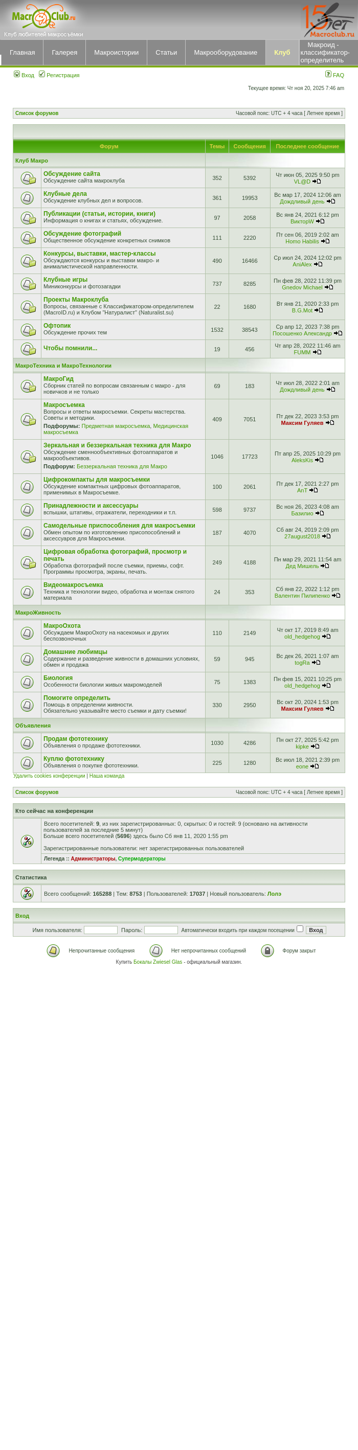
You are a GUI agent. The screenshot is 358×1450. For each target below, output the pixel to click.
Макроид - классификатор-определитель (325, 52)
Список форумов (37, 113)
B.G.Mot (302, 310)
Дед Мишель (302, 566)
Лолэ (274, 894)
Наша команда (107, 776)
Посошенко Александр (302, 333)
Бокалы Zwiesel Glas (158, 962)
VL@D (302, 181)
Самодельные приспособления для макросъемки (119, 525)
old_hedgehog (302, 636)
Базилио (302, 513)
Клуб (282, 52)
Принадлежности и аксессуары (91, 505)
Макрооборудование (225, 52)
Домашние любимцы (75, 651)
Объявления (33, 725)
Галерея (64, 52)
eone (302, 766)
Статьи (166, 52)
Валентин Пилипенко (302, 596)
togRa (302, 663)
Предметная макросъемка (115, 426)
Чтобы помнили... (70, 348)
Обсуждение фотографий (82, 233)
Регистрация (59, 75)
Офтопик (57, 325)
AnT (302, 490)
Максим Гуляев (302, 423)
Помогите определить (76, 697)
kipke (302, 746)
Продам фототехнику (75, 738)
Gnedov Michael (302, 287)
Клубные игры (65, 279)
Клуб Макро (31, 160)
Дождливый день (302, 201)
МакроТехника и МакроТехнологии (63, 365)
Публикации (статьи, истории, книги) (99, 213)
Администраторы (93, 859)
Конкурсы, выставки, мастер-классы (99, 253)
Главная (22, 52)
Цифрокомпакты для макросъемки (96, 479)
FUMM (302, 352)
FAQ (334, 75)
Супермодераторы (142, 859)
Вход (24, 75)
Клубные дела (65, 193)
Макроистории (116, 52)
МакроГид (58, 378)
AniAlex (302, 264)
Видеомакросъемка (73, 584)
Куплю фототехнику (73, 758)
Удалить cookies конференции (49, 776)
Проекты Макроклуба (75, 299)
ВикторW (302, 221)
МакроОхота (62, 625)
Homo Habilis (302, 241)
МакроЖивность (38, 612)
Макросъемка (64, 405)
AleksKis (302, 460)
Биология (58, 678)
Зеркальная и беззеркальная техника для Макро (117, 445)
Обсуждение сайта (71, 173)
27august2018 (302, 536)
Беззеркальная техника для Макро (122, 466)
